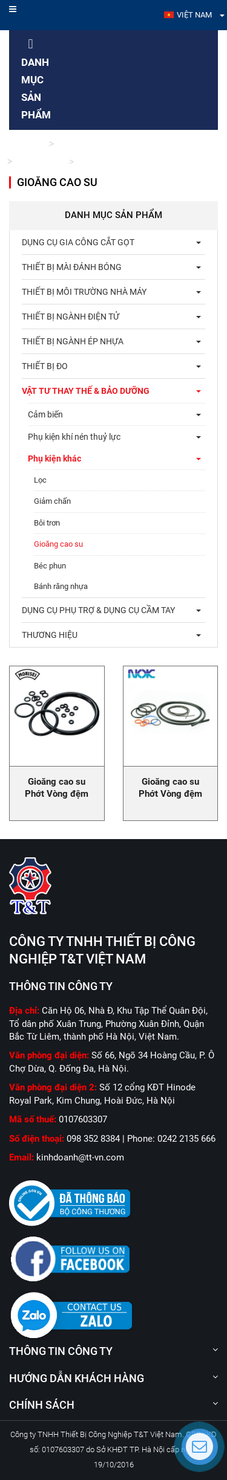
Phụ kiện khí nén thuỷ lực (74, 437)
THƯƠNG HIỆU (49, 635)
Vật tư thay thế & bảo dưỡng (107, 144)
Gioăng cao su (58, 544)
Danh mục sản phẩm (36, 80)
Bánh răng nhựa (61, 586)
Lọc (40, 479)
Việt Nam (194, 14)
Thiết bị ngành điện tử (70, 316)
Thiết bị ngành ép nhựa (72, 341)
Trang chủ (27, 144)
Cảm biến (45, 414)
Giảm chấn (52, 501)
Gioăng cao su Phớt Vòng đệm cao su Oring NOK (170, 793)
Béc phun (50, 565)
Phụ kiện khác (40, 161)
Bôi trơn (47, 522)
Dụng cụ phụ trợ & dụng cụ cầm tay (98, 610)
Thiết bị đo (45, 366)
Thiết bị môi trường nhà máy (84, 292)
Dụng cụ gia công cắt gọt (78, 242)
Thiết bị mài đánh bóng (72, 267)
